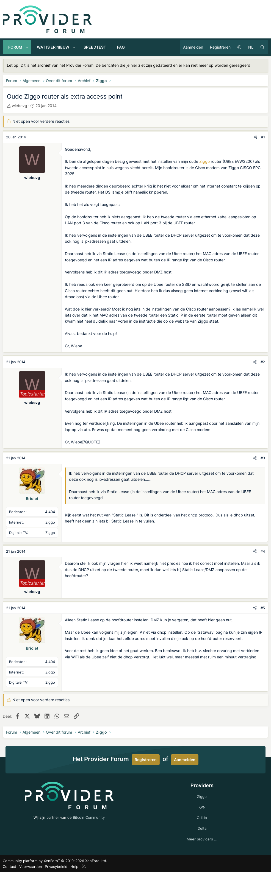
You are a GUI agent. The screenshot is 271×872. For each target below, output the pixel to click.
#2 (263, 362)
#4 (263, 551)
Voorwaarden (30, 866)
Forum (15, 47)
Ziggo (204, 161)
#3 (263, 458)
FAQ (121, 47)
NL (250, 47)
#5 (263, 608)
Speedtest (95, 47)
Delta (202, 828)
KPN (202, 807)
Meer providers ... (202, 839)
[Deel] (255, 137)
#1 (263, 137)
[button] (27, 47)
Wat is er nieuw (53, 47)
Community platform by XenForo (55, 861)
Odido (202, 817)
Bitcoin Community (89, 817)
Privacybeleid (56, 866)
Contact (9, 866)
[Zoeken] (262, 47)
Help (74, 866)
